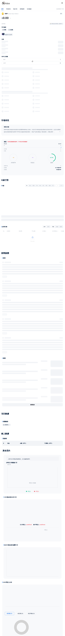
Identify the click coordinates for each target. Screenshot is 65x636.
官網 (5, 29)
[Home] (6, 3)
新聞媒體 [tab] (22, 9)
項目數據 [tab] (29, 9)
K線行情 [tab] (15, 9)
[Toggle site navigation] (62, 3)
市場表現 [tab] (8, 9)
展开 (5, 277)
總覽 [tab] (2, 9)
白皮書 (11, 29)
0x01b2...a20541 (58, 23)
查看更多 (32, 405)
